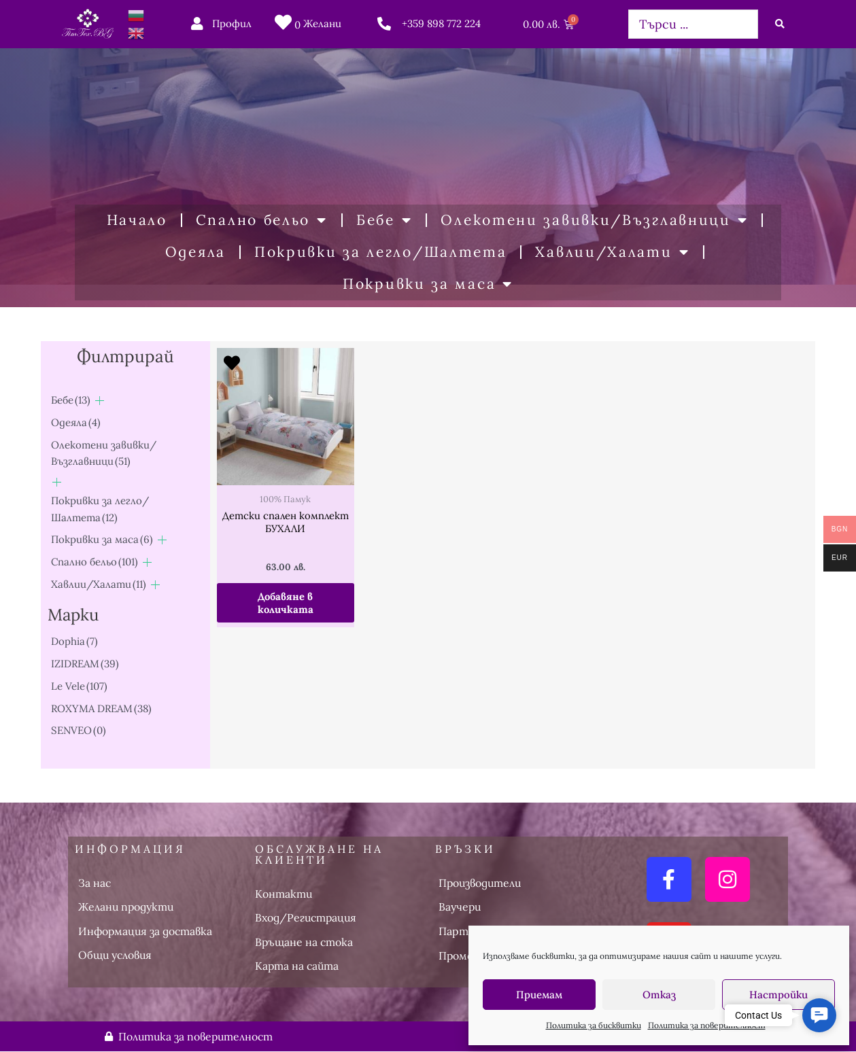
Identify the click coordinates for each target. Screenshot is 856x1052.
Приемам (539, 994)
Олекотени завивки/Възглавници (594, 220)
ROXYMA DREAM (101, 707)
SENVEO (78, 730)
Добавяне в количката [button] (285, 603)
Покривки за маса (428, 284)
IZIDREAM (85, 663)
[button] (819, 1015)
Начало (137, 220)
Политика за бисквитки (593, 1025)
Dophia (74, 641)
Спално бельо (262, 220)
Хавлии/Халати (612, 252)
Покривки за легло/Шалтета (380, 252)
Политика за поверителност (707, 1025)
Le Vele (79, 686)
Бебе (384, 220)
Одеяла (195, 252)
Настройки (778, 994)
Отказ (659, 994)
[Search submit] (780, 23)
